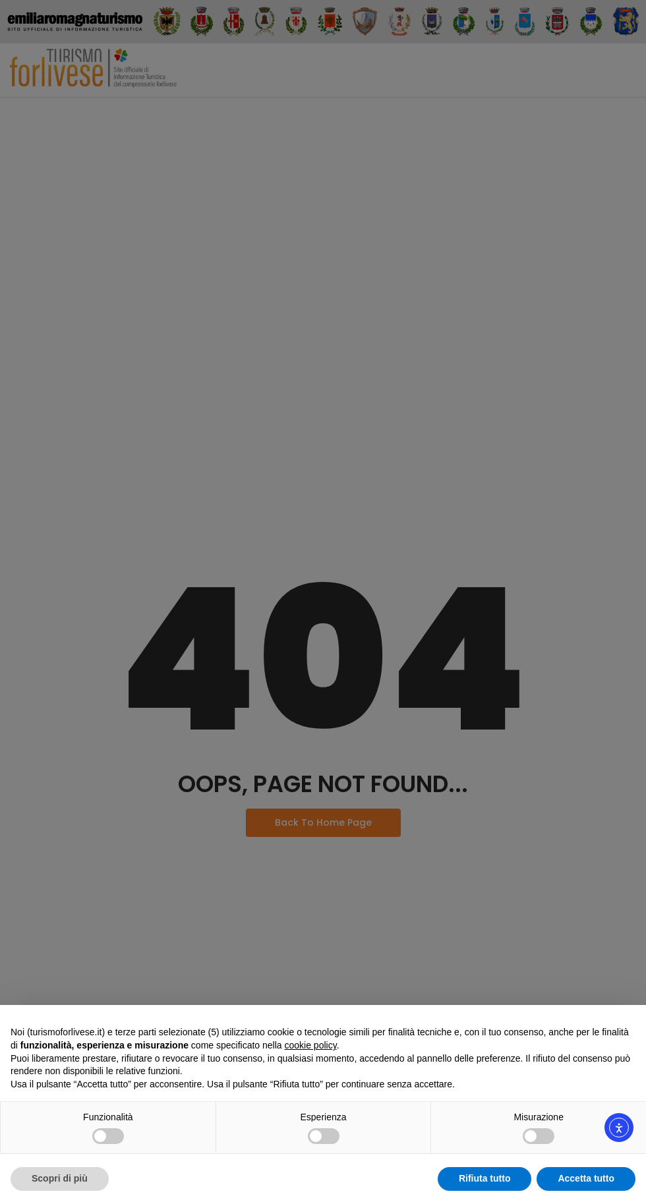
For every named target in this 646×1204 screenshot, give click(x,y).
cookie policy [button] (311, 1045)
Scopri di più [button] (60, 1178)
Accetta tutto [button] (586, 1178)
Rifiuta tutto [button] (485, 1178)
